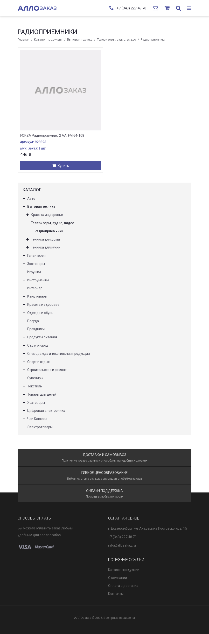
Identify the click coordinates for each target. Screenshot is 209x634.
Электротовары (40, 427)
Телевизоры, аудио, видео (116, 39)
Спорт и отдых (38, 362)
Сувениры (35, 378)
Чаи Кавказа (37, 419)
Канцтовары (37, 296)
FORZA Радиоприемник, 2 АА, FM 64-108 (52, 135)
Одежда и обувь (40, 313)
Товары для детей (41, 394)
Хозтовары (36, 403)
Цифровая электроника (46, 411)
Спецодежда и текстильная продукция (58, 354)
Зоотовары (36, 264)
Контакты (116, 594)
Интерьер (34, 288)
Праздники (36, 329)
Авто (31, 198)
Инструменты (38, 280)
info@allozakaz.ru (122, 545)
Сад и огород (37, 345)
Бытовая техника (79, 39)
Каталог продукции (48, 39)
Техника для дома (45, 239)
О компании (117, 578)
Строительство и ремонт (47, 370)
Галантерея (36, 255)
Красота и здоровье (47, 215)
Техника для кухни (45, 247)
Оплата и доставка (123, 586)
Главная (23, 39)
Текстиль (34, 386)
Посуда (33, 321)
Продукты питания (42, 337)
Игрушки (34, 272)
